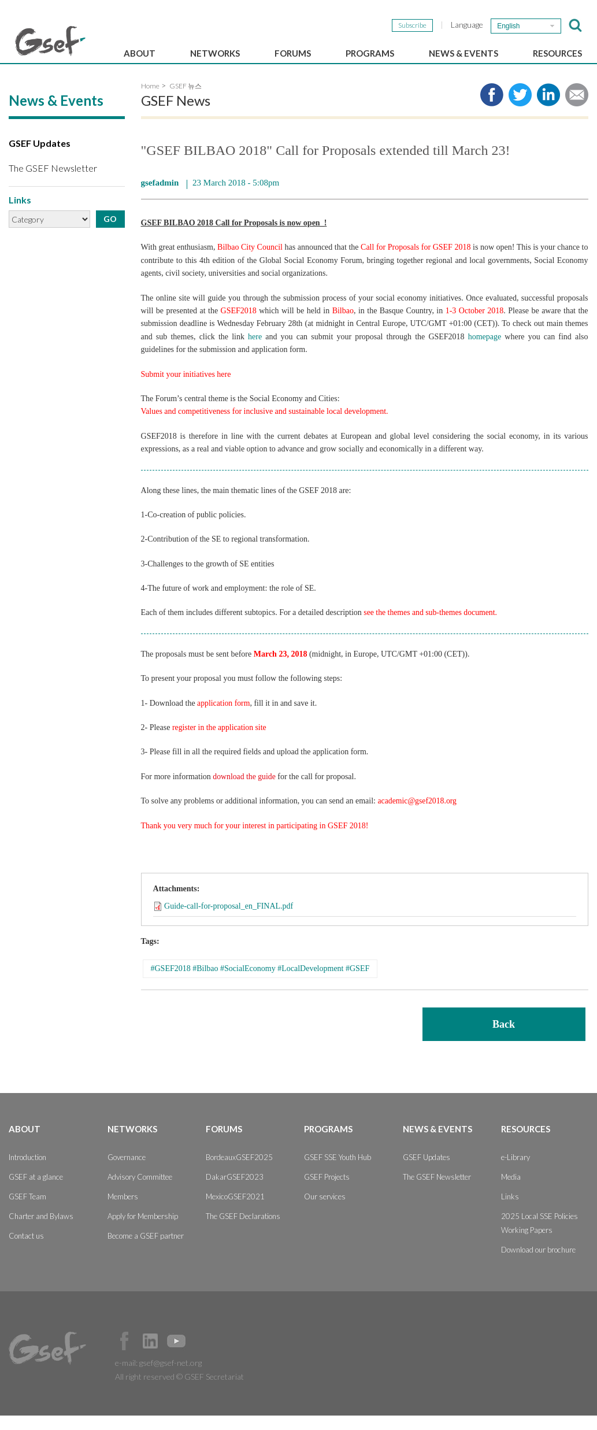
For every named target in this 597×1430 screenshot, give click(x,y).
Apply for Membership (142, 1230)
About (139, 53)
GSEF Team (27, 1211)
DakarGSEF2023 (235, 1191)
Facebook (124, 1355)
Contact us (26, 1250)
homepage (485, 351)
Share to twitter (520, 109)
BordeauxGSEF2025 (239, 1171)
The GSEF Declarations (243, 1230)
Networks (215, 53)
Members (122, 1211)
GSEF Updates (40, 158)
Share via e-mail (576, 109)
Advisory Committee (139, 1191)
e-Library (515, 1171)
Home (150, 101)
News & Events (463, 53)
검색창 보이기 (575, 25)
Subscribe (412, 25)
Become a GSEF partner (145, 1250)
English (508, 26)
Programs (370, 53)
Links (510, 1211)
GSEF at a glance (36, 1191)
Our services (325, 1211)
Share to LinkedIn (548, 109)
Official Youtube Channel (176, 1355)
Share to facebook (491, 109)
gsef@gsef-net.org (170, 1377)
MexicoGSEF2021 (235, 1211)
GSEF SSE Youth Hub (337, 1171)
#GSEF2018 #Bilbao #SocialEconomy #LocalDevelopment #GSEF (260, 983)
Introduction (27, 1171)
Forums (293, 53)
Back (503, 1038)
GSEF (50, 41)
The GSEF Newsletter (53, 182)
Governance (126, 1171)
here (255, 351)
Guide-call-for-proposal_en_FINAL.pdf (228, 921)
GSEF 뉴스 (185, 101)
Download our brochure (538, 1264)
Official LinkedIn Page (150, 1355)
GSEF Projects (327, 1191)
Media (511, 1191)
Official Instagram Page (202, 1355)
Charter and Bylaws (41, 1230)
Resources (557, 53)
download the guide (244, 791)
